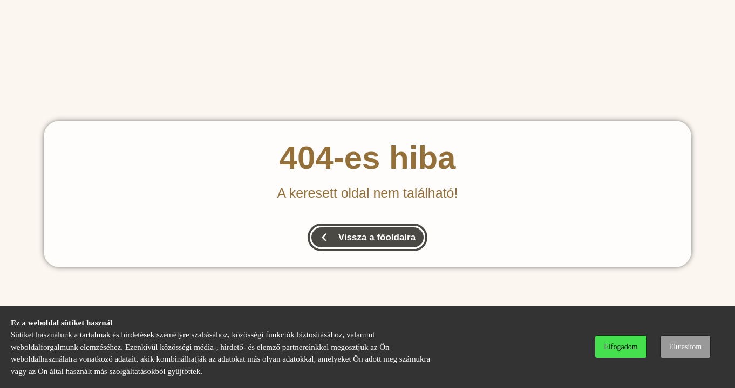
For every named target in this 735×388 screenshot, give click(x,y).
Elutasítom (685, 347)
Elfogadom (620, 347)
